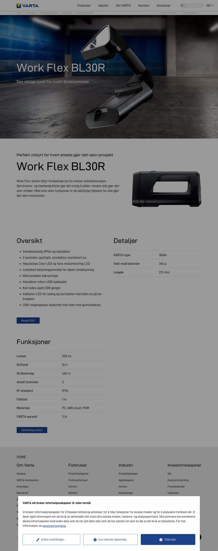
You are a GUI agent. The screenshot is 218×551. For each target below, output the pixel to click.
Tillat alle (170, 539)
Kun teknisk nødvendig (112, 539)
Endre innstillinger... (53, 539)
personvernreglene (54, 525)
